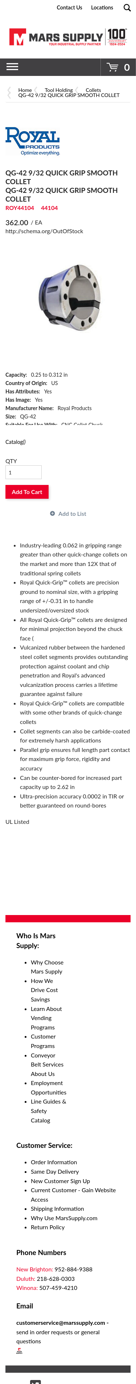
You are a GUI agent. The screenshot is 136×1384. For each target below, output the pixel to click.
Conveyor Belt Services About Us (47, 1064)
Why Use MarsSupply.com (64, 1217)
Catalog (15, 442)
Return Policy (48, 1226)
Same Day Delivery (55, 1171)
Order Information (54, 1161)
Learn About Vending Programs (46, 1018)
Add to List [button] (72, 513)
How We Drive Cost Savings (44, 990)
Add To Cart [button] (27, 491)
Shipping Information (57, 1208)
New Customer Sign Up (60, 1180)
